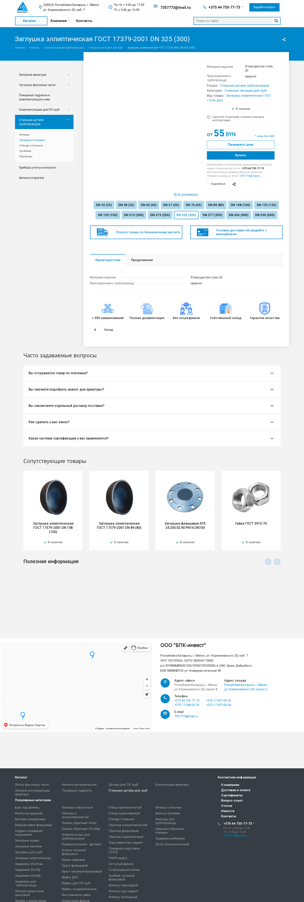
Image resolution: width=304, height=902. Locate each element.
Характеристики (107, 260)
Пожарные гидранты (77, 790)
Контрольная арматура (172, 785)
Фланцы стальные (168, 807)
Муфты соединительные (79, 889)
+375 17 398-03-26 (186, 714)
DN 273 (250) (160, 215)
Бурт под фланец (27, 807)
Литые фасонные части (32, 785)
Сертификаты (232, 795)
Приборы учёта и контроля (37, 167)
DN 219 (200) (134, 215)
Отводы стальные (31, 145)
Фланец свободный (123, 897)
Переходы (25, 156)
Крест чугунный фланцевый (82, 871)
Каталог (21, 777)
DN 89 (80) (216, 205)
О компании (230, 785)
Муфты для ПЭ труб (76, 883)
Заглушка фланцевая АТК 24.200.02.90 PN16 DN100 (185, 525)
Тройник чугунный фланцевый (121, 877)
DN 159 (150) (108, 215)
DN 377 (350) (212, 215)
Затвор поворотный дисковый (29, 893)
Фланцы (24, 134)
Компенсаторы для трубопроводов (76, 836)
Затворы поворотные (77, 807)
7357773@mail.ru (175, 7)
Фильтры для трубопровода (165, 821)
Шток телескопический (172, 844)
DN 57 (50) (171, 205)
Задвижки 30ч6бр (28, 876)
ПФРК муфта (118, 858)
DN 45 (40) (149, 205)
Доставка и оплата (235, 790)
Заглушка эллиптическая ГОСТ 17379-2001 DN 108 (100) (53, 527)
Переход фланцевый (123, 831)
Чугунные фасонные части (37, 85)
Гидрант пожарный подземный (28, 833)
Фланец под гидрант (123, 891)
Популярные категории (33, 800)
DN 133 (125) (266, 205)
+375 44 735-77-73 (224, 7)
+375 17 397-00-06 (218, 710)
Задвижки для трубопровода (26, 883)
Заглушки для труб (28, 852)
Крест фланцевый (75, 865)
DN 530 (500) (265, 215)
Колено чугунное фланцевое (74, 852)
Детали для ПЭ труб (123, 785)
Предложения (142, 260)
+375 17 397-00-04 (218, 714)
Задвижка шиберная (170, 838)
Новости (227, 811)
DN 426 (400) (238, 215)
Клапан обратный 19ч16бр (81, 829)
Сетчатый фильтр (121, 864)
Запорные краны (27, 840)
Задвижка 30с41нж (29, 864)
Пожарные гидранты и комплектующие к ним (34, 97)
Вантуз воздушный (28, 813)
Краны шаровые (73, 860)
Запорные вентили (28, 846)
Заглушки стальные (32, 140)
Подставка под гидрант (126, 842)
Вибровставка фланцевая (33, 825)
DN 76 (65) (194, 205)
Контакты (228, 816)
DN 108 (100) (240, 205)
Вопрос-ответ (232, 800)
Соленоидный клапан (124, 870)
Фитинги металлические (79, 785)
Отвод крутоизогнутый (125, 807)
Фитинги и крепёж (31, 177)
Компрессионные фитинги (81, 844)
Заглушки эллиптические (33, 858)
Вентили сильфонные (30, 819)
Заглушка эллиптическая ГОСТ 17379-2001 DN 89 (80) (119, 525)
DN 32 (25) (104, 205)
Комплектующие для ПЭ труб (39, 109)
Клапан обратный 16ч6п (79, 823)
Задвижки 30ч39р (28, 870)
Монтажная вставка (76, 895)
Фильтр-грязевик (167, 813)
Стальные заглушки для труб (246, 90)
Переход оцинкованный (126, 837)
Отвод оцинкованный (124, 813)
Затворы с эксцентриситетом (75, 815)
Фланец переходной (123, 885)
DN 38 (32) (126, 205)
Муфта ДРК (70, 877)
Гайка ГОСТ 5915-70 (251, 523)
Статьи (226, 806)
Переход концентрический (128, 825)
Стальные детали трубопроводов (244, 85)
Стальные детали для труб (128, 790)
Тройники (25, 150)
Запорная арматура (32, 74)
